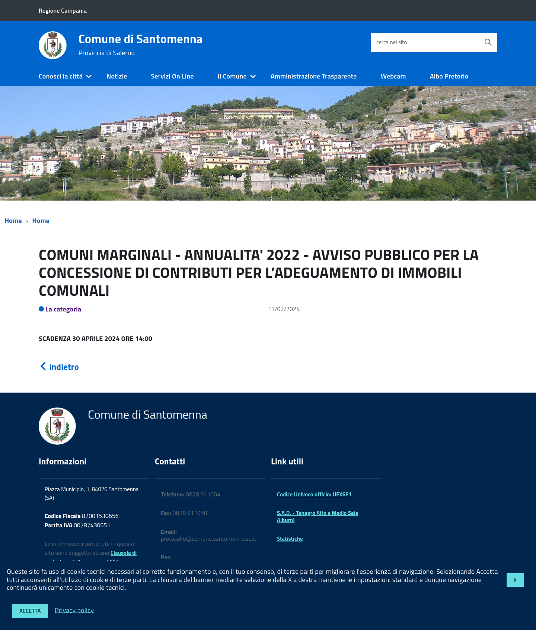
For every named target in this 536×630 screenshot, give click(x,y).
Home (13, 220)
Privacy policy (74, 610)
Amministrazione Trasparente (314, 76)
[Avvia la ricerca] (488, 42)
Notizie (116, 76)
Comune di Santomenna (141, 45)
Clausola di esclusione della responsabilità (91, 557)
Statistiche (290, 538)
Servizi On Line (172, 76)
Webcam (393, 76)
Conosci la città (61, 76)
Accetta (30, 611)
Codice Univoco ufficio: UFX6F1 (314, 494)
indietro (59, 366)
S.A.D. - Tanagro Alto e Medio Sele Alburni (317, 516)
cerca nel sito (391, 42)
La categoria (63, 309)
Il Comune (232, 76)
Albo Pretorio (449, 76)
